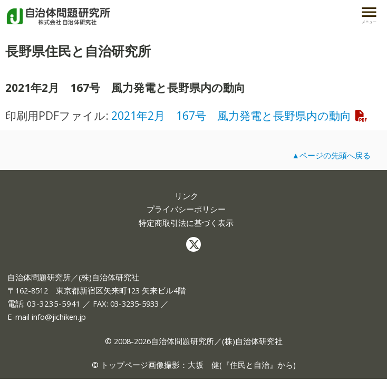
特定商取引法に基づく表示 (186, 223)
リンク (186, 196)
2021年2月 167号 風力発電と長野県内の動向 (239, 115)
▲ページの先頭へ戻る (331, 155)
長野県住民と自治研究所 (78, 51)
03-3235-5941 (54, 303)
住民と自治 (249, 364)
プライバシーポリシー (186, 209)
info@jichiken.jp (59, 316)
